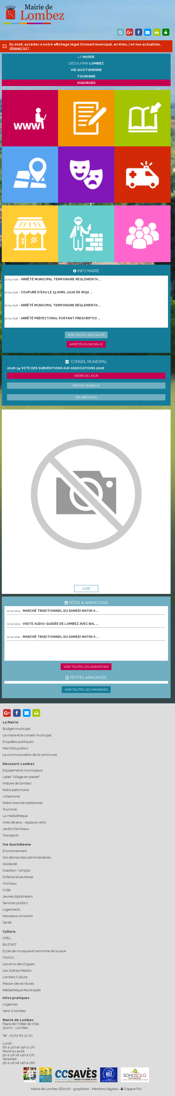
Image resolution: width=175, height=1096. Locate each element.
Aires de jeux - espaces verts (24, 822)
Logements (11, 909)
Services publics (15, 903)
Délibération (86, 397)
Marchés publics (15, 748)
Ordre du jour (86, 376)
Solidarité (10, 864)
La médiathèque (15, 816)
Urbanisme (11, 796)
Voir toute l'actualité (86, 335)
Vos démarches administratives (27, 857)
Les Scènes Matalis (17, 970)
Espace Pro (131, 1089)
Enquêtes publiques (18, 742)
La (86, 57)
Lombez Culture (15, 977)
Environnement (15, 851)
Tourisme (10, 809)
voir (86, 589)
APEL (7, 938)
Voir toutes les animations (86, 667)
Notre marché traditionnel (23, 803)
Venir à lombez (14, 1011)
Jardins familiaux (16, 829)
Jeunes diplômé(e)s (18, 896)
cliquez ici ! (19, 48)
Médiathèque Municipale (22, 990)
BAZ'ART (10, 944)
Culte (7, 890)
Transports (11, 835)
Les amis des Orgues (18, 964)
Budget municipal (17, 729)
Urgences (10, 1004)
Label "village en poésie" (21, 777)
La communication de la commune (30, 755)
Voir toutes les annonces (86, 689)
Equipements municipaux (23, 770)
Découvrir (86, 63)
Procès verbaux (86, 385)
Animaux (10, 883)
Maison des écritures (18, 983)
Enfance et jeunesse (18, 877)
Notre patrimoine (16, 790)
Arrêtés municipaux (86, 344)
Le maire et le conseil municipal (27, 735)
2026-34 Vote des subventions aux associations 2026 (55, 368)
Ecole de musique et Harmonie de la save (34, 951)
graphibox (81, 1089)
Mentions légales (105, 1089)
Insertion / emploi (16, 870)
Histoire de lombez (17, 783)
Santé (7, 922)
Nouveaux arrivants (18, 916)
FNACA (8, 957)
